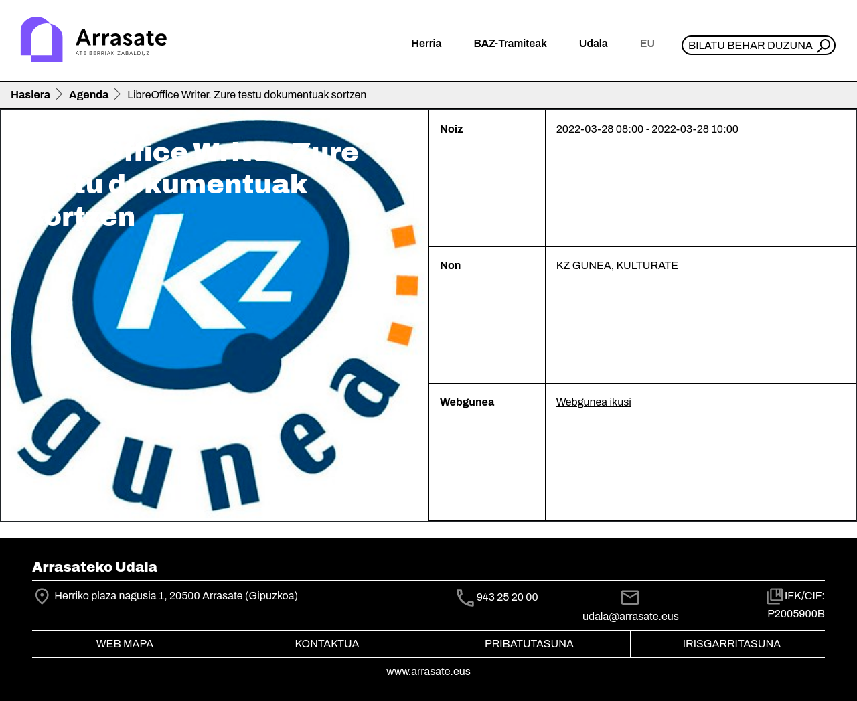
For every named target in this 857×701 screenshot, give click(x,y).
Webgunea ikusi (593, 402)
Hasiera (30, 94)
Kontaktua (327, 643)
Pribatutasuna (529, 643)
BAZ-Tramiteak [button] (509, 43)
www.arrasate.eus (428, 671)
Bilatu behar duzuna (750, 45)
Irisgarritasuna (732, 643)
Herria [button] (426, 43)
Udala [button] (593, 43)
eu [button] (647, 43)
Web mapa (124, 643)
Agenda (88, 94)
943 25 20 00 (507, 597)
